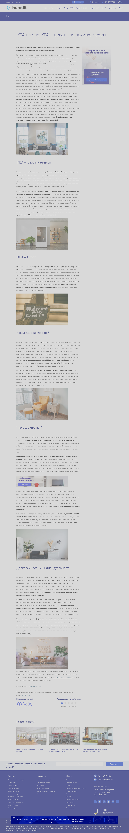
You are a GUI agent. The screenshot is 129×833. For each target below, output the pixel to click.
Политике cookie (78, 822)
